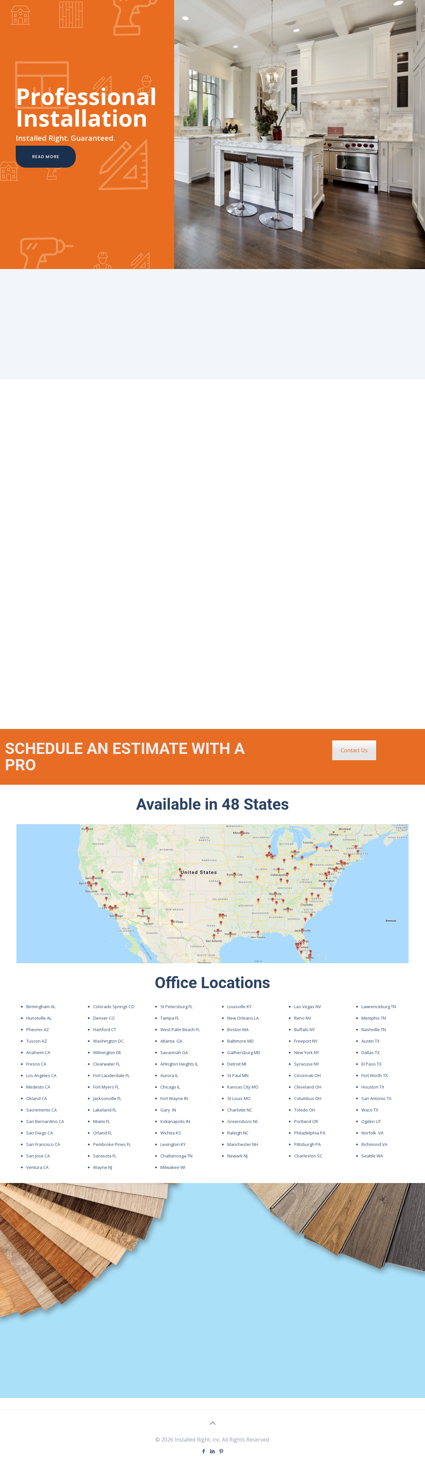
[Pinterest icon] (221, 1451)
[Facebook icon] (203, 1451)
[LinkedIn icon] (212, 1451)
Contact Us (354, 750)
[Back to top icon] (212, 1423)
